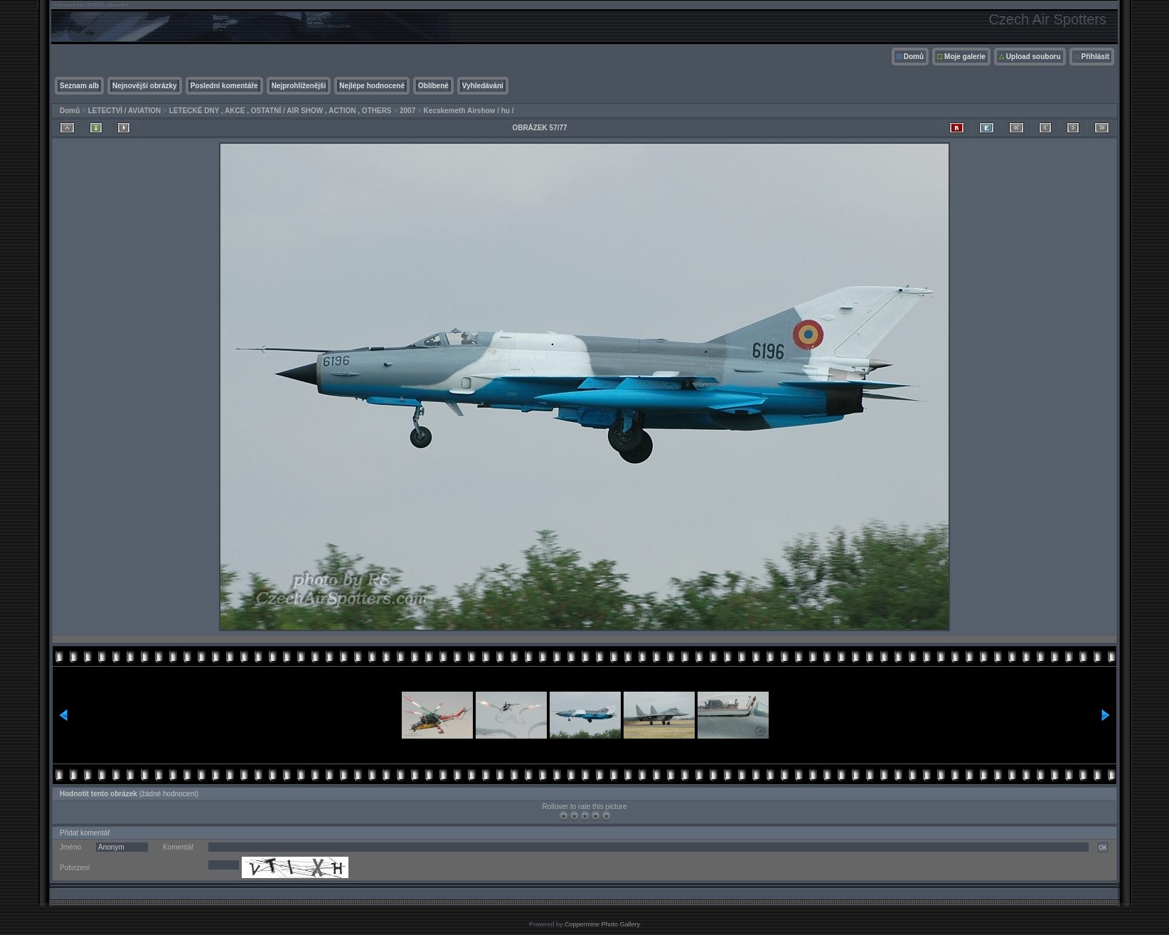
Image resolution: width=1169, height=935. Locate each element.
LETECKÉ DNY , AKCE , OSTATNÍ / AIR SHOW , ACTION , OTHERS (280, 111)
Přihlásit (1095, 56)
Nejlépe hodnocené (372, 86)
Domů (914, 56)
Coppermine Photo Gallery (602, 924)
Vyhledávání (482, 86)
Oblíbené (433, 86)
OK (1103, 847)
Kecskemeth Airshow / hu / (469, 111)
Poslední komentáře (224, 86)
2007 (407, 111)
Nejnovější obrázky (144, 86)
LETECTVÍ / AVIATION (124, 111)
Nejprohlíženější (299, 86)
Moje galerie (965, 56)
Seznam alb (79, 86)
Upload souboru (1033, 56)
